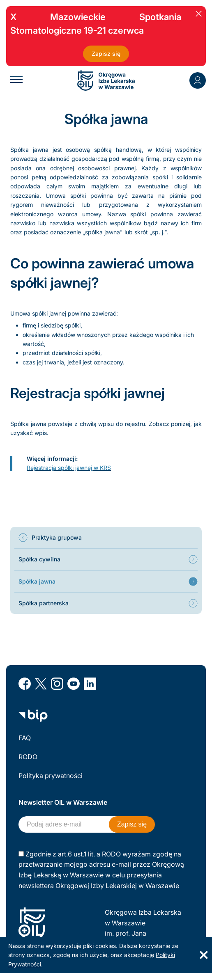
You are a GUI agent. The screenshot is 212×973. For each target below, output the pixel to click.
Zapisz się (106, 53)
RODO (27, 757)
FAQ (24, 738)
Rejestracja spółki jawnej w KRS (69, 467)
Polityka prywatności (50, 776)
